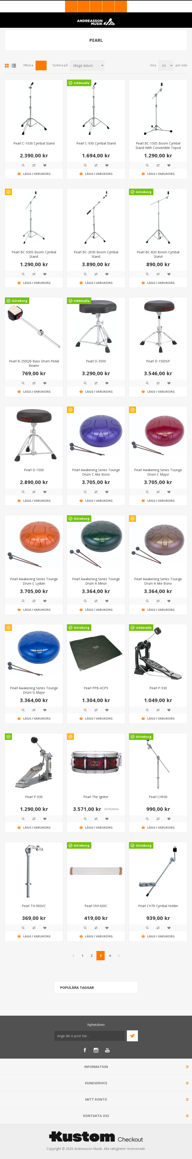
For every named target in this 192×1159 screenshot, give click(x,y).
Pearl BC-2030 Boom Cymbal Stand (96, 254)
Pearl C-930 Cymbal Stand (96, 143)
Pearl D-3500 (96, 361)
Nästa (119, 955)
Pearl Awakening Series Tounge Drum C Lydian (34, 581)
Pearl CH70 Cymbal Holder (158, 906)
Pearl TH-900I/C (34, 906)
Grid (7, 65)
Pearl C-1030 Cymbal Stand (34, 143)
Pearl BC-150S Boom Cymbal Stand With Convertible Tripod (158, 145)
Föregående (73, 955)
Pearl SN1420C (96, 906)
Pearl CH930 (158, 797)
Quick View (23, 165)
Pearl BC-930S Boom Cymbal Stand (34, 254)
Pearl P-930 (34, 797)
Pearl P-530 (158, 688)
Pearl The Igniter (95, 797)
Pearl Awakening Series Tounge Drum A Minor (96, 581)
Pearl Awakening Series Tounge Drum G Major (34, 690)
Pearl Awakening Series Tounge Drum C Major (158, 472)
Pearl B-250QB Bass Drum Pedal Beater (34, 363)
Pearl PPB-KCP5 (96, 688)
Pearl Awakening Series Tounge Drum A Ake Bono (158, 581)
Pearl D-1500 (34, 470)
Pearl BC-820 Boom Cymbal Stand (158, 254)
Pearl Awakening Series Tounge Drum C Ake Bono (96, 472)
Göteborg (143, 192)
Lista (14, 65)
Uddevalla (81, 83)
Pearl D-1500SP (158, 361)
